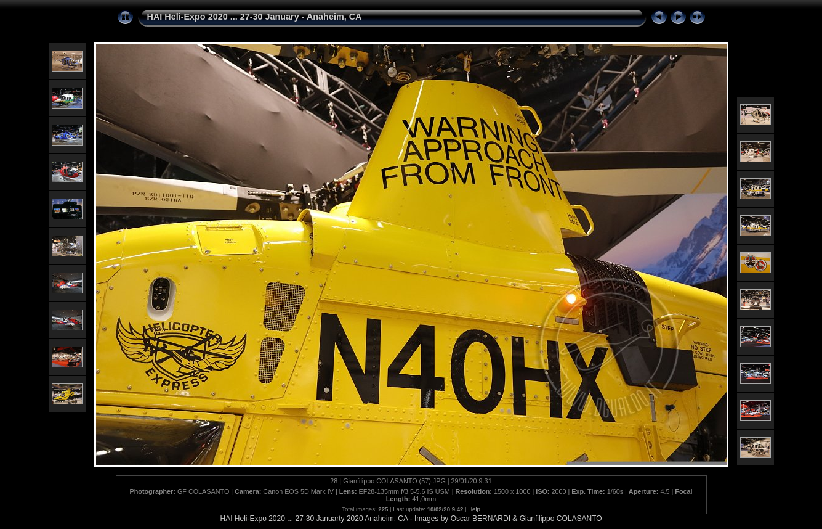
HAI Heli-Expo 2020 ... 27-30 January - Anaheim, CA (254, 17)
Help (474, 509)
